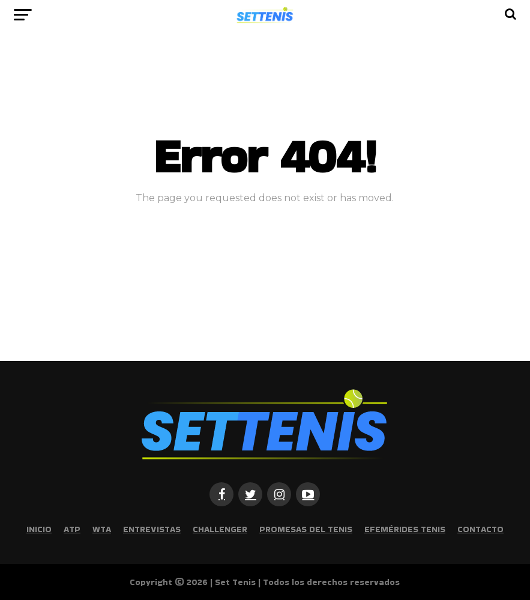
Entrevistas (152, 529)
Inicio (39, 529)
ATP (72, 529)
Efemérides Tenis (404, 529)
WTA (101, 529)
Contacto (480, 529)
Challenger (220, 529)
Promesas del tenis (305, 529)
